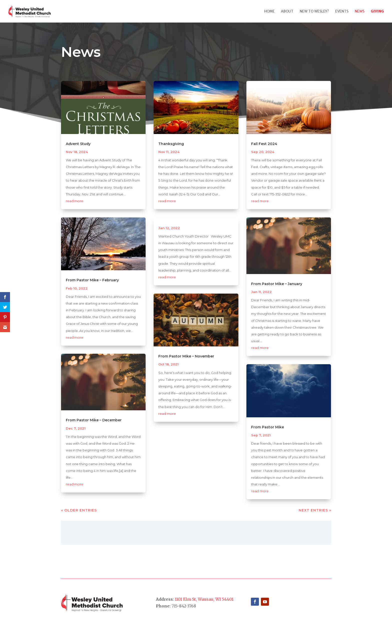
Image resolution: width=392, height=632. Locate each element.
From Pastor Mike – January (276, 284)
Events (341, 12)
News (359, 12)
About (287, 12)
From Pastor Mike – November (186, 356)
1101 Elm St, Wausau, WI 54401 (204, 599)
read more (74, 201)
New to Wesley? (314, 12)
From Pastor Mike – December (94, 420)
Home (269, 12)
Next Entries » (315, 510)
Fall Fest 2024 (264, 144)
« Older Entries (79, 510)
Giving (377, 12)
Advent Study (78, 144)
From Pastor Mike (267, 427)
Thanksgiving (171, 144)
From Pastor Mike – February (92, 280)
